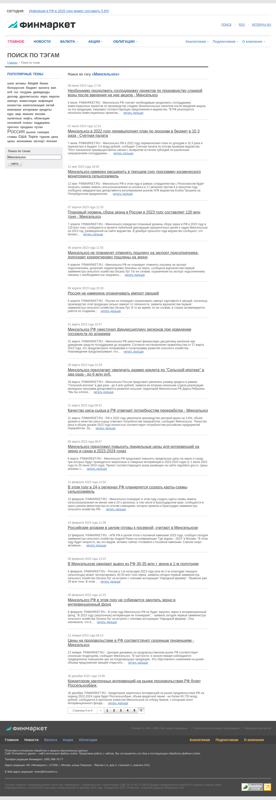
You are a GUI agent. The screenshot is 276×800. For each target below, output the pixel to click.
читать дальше (133, 113)
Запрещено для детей (257, 728)
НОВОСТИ (42, 41)
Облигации (88, 740)
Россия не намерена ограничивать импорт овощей (113, 293)
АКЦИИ (94, 41)
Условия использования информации (216, 728)
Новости (31, 740)
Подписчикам (224, 41)
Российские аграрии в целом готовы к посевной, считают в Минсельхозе (133, 528)
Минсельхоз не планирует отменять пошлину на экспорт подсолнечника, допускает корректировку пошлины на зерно (133, 255)
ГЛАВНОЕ (16, 41)
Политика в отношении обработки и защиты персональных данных (46, 750)
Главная (12, 62)
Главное (12, 740)
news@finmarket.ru (45, 771)
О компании (252, 41)
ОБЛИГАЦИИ (124, 41)
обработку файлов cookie (184, 753)
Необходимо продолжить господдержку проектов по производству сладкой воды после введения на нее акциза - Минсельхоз (135, 93)
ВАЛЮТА (67, 41)
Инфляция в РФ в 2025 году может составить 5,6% (69, 11)
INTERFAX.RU (261, 24)
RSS (242, 24)
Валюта (50, 740)
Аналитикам (195, 41)
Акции (68, 740)
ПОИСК (226, 24)
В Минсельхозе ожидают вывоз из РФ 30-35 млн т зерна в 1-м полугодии (133, 564)
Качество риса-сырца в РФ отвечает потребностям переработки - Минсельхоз (138, 410)
